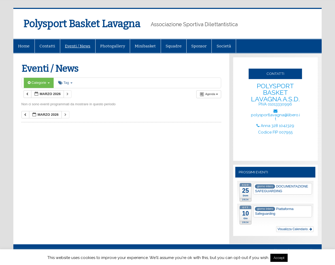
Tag (65, 83)
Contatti (47, 46)
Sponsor (199, 46)
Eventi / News (77, 46)
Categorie (39, 83)
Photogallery (112, 46)
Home (24, 46)
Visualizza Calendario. (295, 229)
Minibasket (145, 46)
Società (224, 46)
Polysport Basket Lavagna (81, 24)
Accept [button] (278, 258)
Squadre (174, 46)
